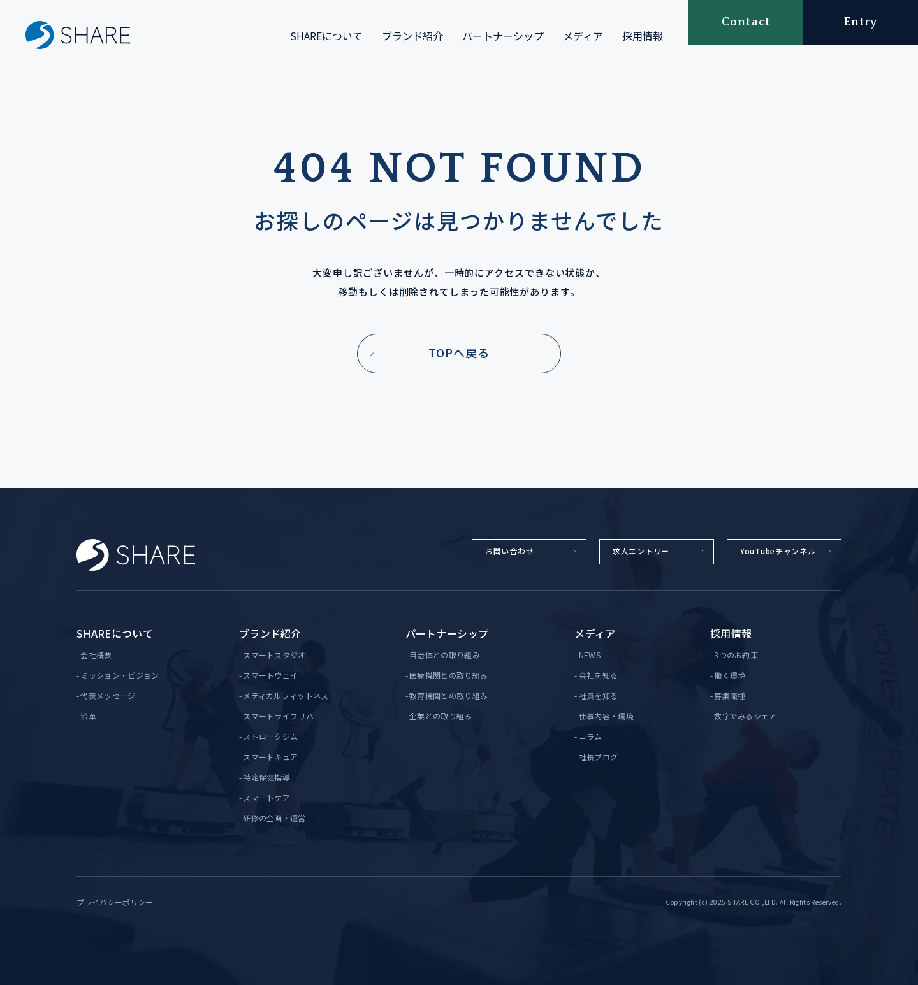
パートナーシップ (503, 35)
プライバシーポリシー (114, 901)
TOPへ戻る (459, 352)
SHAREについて (326, 35)
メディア (583, 35)
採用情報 (642, 35)
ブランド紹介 (412, 35)
